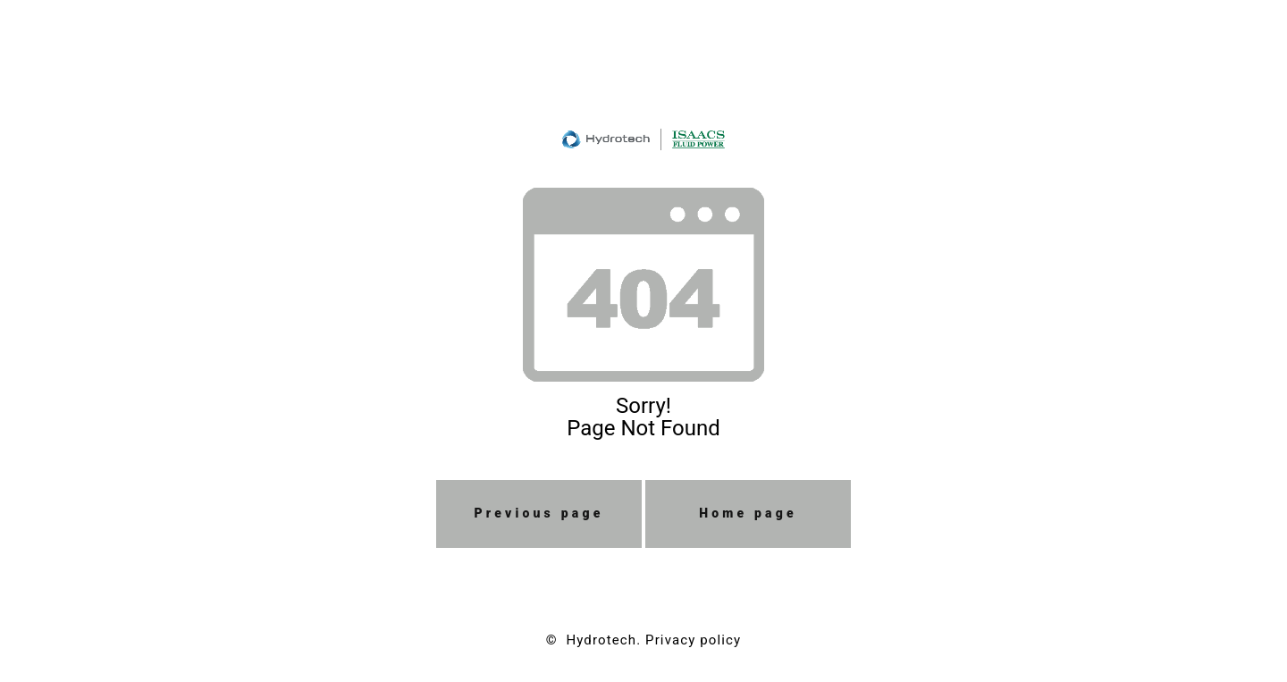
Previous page (539, 513)
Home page (748, 513)
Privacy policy (693, 640)
